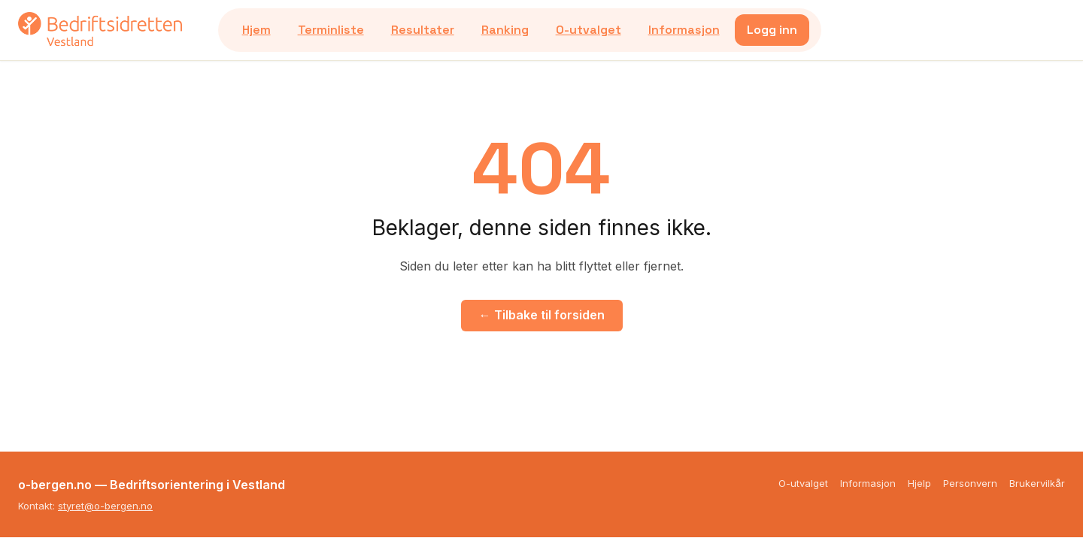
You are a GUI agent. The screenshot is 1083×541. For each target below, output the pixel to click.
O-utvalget (588, 30)
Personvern (970, 483)
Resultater (422, 30)
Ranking (505, 30)
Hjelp (919, 483)
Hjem (256, 30)
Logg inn (772, 30)
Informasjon (684, 30)
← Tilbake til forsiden (542, 314)
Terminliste (331, 30)
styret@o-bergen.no (105, 506)
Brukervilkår (1037, 483)
